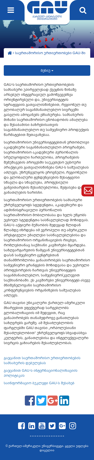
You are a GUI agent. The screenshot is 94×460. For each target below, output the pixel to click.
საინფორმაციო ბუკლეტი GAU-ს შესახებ (39, 383)
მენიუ (47, 70)
